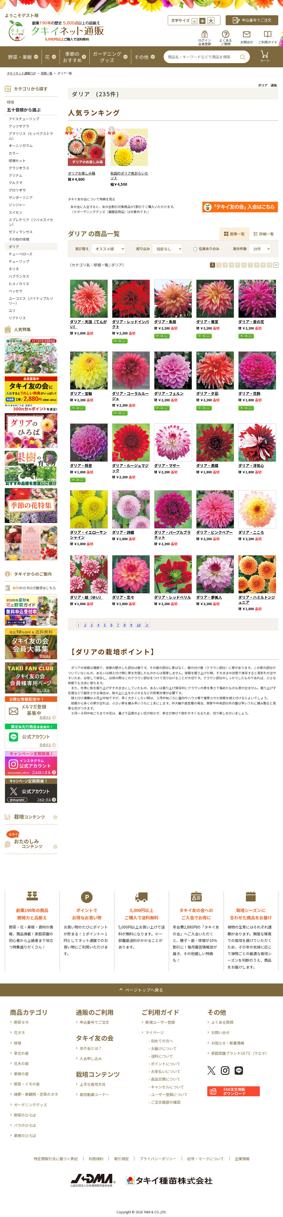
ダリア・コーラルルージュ (130, 396)
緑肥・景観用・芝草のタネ (36, 1094)
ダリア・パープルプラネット (172, 535)
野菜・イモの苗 (27, 1084)
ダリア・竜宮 (207, 321)
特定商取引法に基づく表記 (56, 1158)
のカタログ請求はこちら (34, 587)
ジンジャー (17, 204)
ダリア (14, 246)
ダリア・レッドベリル (172, 597)
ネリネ (14, 268)
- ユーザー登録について (168, 1094)
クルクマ (15, 182)
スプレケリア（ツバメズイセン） (31, 222)
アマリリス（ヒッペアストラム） (31, 136)
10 (269, 264)
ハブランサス (19, 276)
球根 (10, 102)
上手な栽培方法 (92, 1084)
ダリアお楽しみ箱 (81, 173)
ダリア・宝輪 (81, 393)
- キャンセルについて (166, 1086)
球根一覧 (46, 73)
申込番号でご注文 (94, 1022)
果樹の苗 (21, 1073)
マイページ (154, 1032)
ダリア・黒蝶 (207, 465)
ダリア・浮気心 (251, 465)
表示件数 (240, 248)
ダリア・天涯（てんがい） (88, 324)
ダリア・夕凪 (207, 393)
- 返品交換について (164, 1079)
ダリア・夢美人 (209, 597)
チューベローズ (20, 253)
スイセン (15, 212)
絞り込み (143, 248)
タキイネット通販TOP (21, 73)
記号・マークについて (205, 1158)
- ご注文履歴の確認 (164, 1102)
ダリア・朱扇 (165, 321)
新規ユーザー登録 (160, 1022)
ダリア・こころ (251, 532)
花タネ (19, 1032)
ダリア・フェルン (169, 393)
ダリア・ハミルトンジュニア (256, 600)
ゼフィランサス (21, 231)
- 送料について (161, 1056)
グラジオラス (19, 167)
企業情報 (242, 1158)
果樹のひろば (25, 1135)
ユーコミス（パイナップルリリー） (31, 301)
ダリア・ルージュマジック (130, 468)
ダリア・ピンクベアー (214, 532)
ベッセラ (15, 290)
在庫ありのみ (206, 248)
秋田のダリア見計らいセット (129, 176)
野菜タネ (21, 1022)
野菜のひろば (25, 1115)
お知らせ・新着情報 (227, 1043)
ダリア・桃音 (81, 465)
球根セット (17, 160)
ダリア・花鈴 (249, 393)
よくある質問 (222, 1022)
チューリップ (19, 261)
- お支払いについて (164, 1071)
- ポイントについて (164, 1063)
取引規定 (121, 1158)
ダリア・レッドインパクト (130, 324)
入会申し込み (91, 1058)
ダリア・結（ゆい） (86, 597)
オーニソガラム (21, 145)
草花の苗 (21, 1053)
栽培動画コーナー (94, 1094)
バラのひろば (25, 1125)
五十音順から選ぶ (24, 110)
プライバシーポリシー (158, 1158)
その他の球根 (19, 239)
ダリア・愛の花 (251, 321)
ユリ (12, 310)
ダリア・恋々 (123, 597)
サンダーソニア (21, 197)
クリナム (15, 175)
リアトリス (17, 317)
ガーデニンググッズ (30, 1104)
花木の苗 (21, 1063)
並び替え (82, 248)
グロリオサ (17, 189)
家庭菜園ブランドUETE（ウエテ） (240, 1053)
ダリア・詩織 (123, 532)
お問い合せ (220, 1032)
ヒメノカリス (19, 283)
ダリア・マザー (167, 465)
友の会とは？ (91, 1048)
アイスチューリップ (24, 118)
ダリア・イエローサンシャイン (88, 535)
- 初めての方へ (161, 1040)
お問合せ (246, 42)
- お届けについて (163, 1048)
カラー (14, 153)
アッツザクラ (19, 126)
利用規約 (96, 1158)
